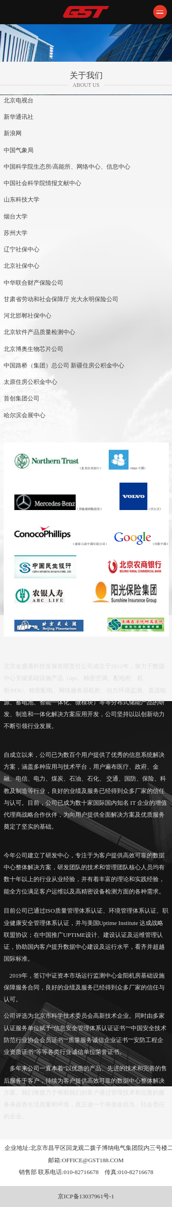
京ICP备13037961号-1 (86, 1196)
